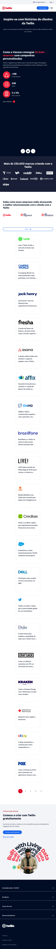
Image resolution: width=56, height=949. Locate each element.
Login (51, 2)
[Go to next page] (41, 791)
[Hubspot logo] (34, 178)
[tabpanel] (28, 91)
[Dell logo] (39, 172)
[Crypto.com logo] (46, 178)
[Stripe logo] (6, 184)
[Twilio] (7, 8)
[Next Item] (33, 151)
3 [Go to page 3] (30, 791)
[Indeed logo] (24, 178)
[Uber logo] (5, 178)
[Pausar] (28, 151)
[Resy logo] (49, 172)
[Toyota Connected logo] (7, 172)
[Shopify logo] (14, 178)
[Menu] (51, 8)
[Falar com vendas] (8, 837)
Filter (26, 229)
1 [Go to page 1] (20, 791)
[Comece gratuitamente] (12, 832)
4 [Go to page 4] (35, 791)
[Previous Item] (23, 151)
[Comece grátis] (43, 8)
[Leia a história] (9, 101)
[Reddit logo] (28, 172)
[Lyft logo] (17, 172)
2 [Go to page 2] (25, 791)
